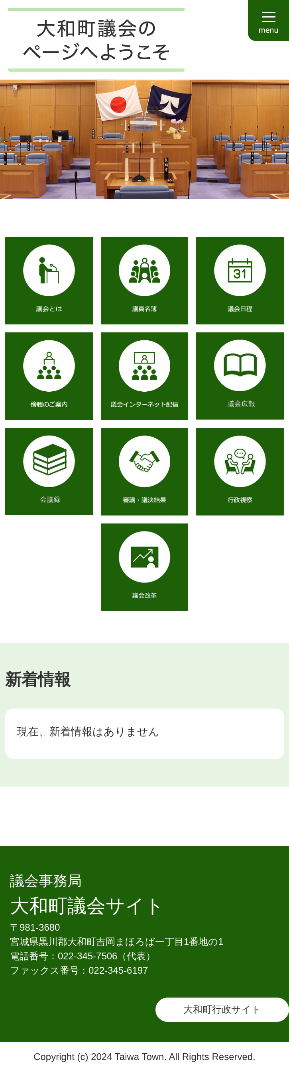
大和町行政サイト (222, 1009)
